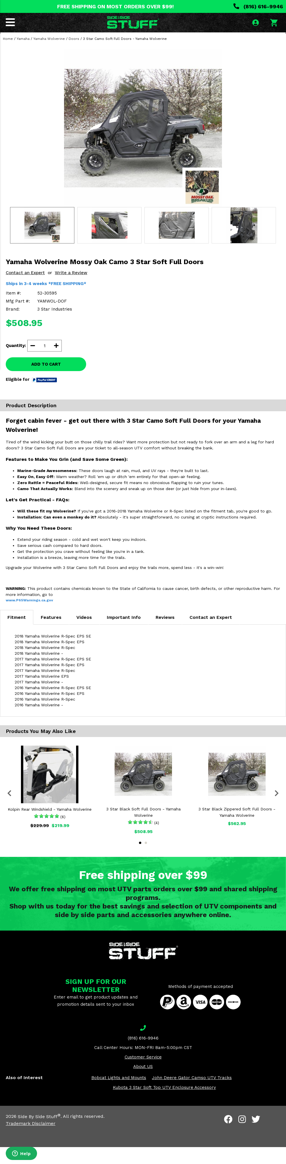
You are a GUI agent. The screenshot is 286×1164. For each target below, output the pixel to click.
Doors (74, 56)
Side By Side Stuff (39, 1133)
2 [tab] (146, 860)
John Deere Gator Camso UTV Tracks (192, 1094)
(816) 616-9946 (258, 6)
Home (8, 56)
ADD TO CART (46, 381)
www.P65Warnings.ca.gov (29, 617)
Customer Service (143, 1074)
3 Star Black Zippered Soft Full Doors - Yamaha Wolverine (236, 829)
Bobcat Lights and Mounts (118, 1094)
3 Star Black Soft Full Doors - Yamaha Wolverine (143, 829)
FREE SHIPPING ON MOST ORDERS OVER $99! (115, 6)
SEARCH (265, 41)
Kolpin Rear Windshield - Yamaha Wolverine (50, 826)
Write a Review (71, 289)
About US (143, 1083)
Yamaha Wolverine (49, 56)
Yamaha (23, 56)
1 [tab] (140, 860)
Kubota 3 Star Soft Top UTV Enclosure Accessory (164, 1104)
